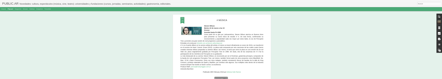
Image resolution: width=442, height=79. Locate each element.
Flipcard (10, 9)
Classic (3, 9)
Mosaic (25, 9)
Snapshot (39, 9)
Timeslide (47, 9)
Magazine (18, 9)
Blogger (230, 77)
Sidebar (32, 9)
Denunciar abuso (237, 77)
